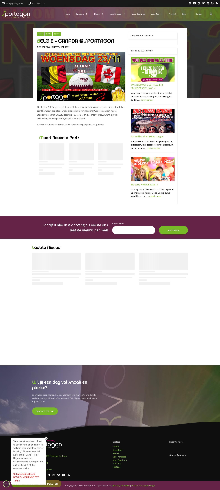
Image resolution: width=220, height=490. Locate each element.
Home (40, 34)
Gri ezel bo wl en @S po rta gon (147, 136)
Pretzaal (117, 466)
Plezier (116, 453)
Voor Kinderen (119, 456)
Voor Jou (117, 463)
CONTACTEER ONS (45, 411)
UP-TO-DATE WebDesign (143, 485)
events (48, 34)
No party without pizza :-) (144, 184)
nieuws (56, 34)
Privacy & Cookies (121, 485)
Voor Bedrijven (120, 460)
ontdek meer (147, 99)
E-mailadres (118, 223)
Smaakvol (117, 450)
